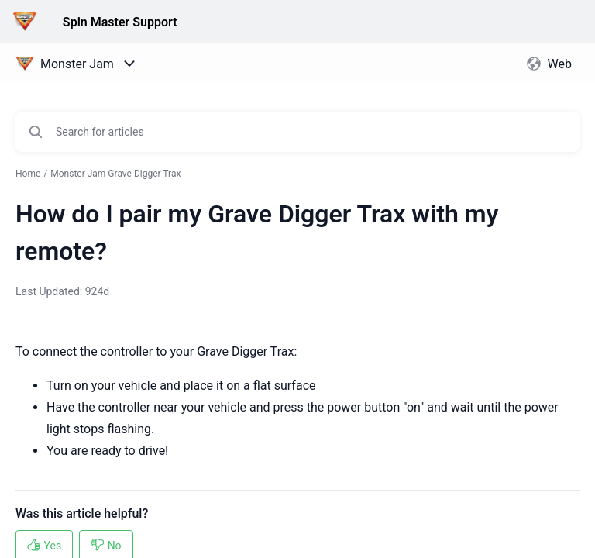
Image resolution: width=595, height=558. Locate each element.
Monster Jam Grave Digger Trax (115, 173)
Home (27, 173)
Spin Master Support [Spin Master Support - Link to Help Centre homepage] (120, 22)
